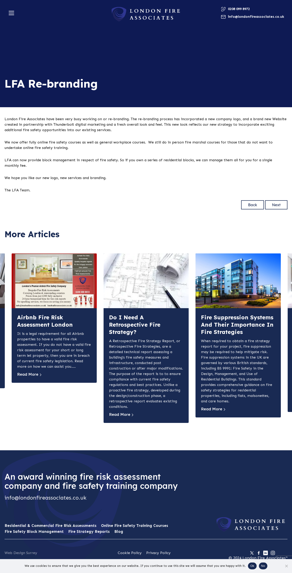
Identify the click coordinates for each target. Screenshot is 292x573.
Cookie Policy (130, 553)
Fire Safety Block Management (34, 531)
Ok (252, 566)
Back (252, 205)
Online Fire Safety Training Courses (134, 525)
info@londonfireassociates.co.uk (45, 497)
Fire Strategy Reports (89, 531)
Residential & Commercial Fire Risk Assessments (50, 525)
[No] (286, 566)
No (263, 566)
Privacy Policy (158, 553)
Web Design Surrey (21, 553)
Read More (27, 374)
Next (276, 205)
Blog (118, 531)
